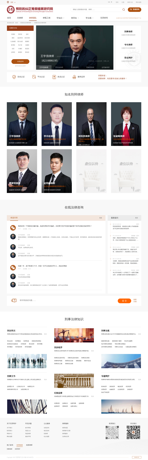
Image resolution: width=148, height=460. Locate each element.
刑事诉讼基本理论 (59, 358)
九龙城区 (13, 41)
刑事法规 (105, 331)
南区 (13, 38)
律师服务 (65, 433)
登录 (117, 2)
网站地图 (138, 2)
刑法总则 (10, 341)
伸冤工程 (46, 18)
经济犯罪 (128, 386)
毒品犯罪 (120, 386)
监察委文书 (10, 386)
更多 (100, 218)
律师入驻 (130, 2)
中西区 (13, 34)
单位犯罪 (31, 344)
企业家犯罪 (121, 389)
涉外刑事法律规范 (106, 347)
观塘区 (27, 41)
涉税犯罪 (130, 389)
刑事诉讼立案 (58, 363)
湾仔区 (20, 34)
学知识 (61, 18)
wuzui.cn (136, 457)
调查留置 (65, 406)
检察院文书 (31, 386)
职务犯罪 (104, 386)
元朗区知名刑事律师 (40, 23)
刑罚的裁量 (28, 347)
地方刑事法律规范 (106, 344)
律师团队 (33, 18)
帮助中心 (9, 433)
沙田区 (13, 52)
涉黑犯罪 (104, 389)
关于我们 (9, 428)
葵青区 (20, 52)
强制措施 (78, 361)
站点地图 (46, 436)
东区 (27, 34)
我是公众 (28, 430)
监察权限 (81, 403)
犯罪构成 (26, 341)
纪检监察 (58, 393)
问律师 (20, 18)
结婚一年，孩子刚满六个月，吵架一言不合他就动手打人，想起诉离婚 (42, 266)
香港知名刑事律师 (25, 23)
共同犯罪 (23, 344)
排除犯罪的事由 (36, 341)
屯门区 (20, 45)
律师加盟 (65, 428)
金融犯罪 (112, 389)
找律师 (46, 433)
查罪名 (75, 18)
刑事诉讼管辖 (85, 358)
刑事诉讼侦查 (69, 363)
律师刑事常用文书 (12, 389)
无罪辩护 (17, 449)
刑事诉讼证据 (69, 361)
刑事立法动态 (119, 347)
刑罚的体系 (18, 347)
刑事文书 (11, 376)
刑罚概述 (10, 347)
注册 (123, 2)
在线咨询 (46, 428)
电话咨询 (46, 430)
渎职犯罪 (112, 386)
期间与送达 (87, 361)
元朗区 (27, 45)
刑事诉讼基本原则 (73, 358)
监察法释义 (74, 406)
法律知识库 (65, 436)
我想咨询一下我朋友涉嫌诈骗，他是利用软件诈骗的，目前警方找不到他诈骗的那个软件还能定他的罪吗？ (55, 226)
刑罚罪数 (39, 344)
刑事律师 (9, 449)
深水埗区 (27, 38)
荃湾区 (13, 45)
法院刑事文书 (25, 389)
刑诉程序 (58, 347)
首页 (9, 18)
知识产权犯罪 (105, 392)
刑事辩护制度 (58, 361)
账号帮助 (28, 428)
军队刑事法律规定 (120, 344)
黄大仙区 (20, 41)
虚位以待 (91, 164)
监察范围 (73, 403)
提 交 (124, 301)
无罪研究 (104, 18)
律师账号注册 (66, 430)
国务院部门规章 (117, 341)
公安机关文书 (21, 386)
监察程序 (57, 406)
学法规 (90, 18)
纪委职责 (57, 403)
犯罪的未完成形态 (12, 344)
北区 (13, 48)
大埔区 (20, 48)
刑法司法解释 (128, 341)
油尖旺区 (20, 38)
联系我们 (9, 430)
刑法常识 (11, 331)
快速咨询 (134, 9)
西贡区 (27, 48)
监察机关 (65, 403)
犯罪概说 (18, 341)
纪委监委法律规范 (131, 347)
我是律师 (28, 433)
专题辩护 (105, 376)
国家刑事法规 (105, 341)
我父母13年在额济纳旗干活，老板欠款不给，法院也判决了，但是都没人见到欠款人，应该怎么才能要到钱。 (125, 252)
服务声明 (28, 436)
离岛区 (27, 52)
